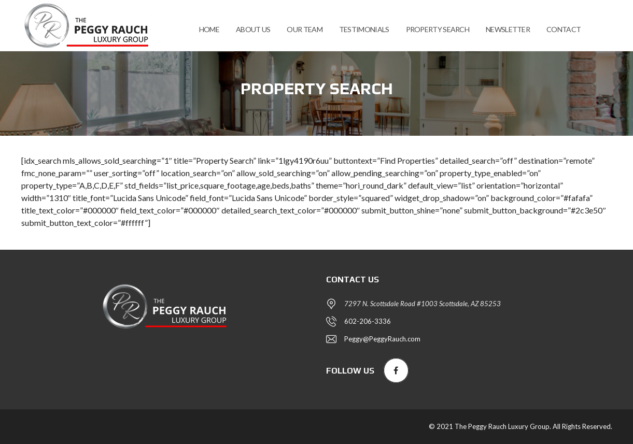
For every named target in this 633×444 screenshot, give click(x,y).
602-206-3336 (367, 321)
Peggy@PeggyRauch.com (382, 339)
